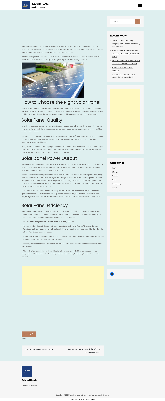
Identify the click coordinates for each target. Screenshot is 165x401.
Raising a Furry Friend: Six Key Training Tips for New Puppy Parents (84, 350)
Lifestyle (115, 172)
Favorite (28, 334)
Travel (114, 188)
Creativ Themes (103, 395)
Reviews (115, 176)
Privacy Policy (90, 399)
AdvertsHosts (40, 4)
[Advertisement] (63, 30)
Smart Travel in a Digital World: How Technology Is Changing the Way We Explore (125, 53)
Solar (114, 180)
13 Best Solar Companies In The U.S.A (39, 349)
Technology (116, 184)
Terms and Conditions (77, 399)
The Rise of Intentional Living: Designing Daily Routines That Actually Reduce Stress (126, 44)
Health (114, 168)
